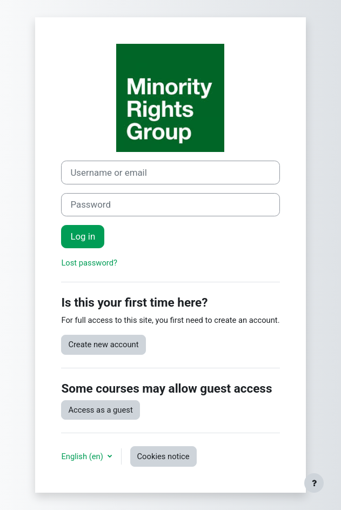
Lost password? (89, 263)
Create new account (103, 344)
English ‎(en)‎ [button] (83, 456)
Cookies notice (163, 456)
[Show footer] (314, 483)
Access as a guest (100, 410)
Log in (82, 236)
